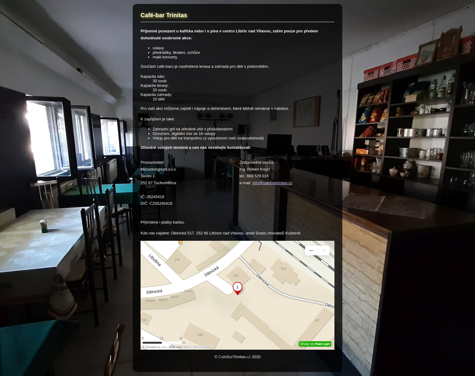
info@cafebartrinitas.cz (272, 183)
